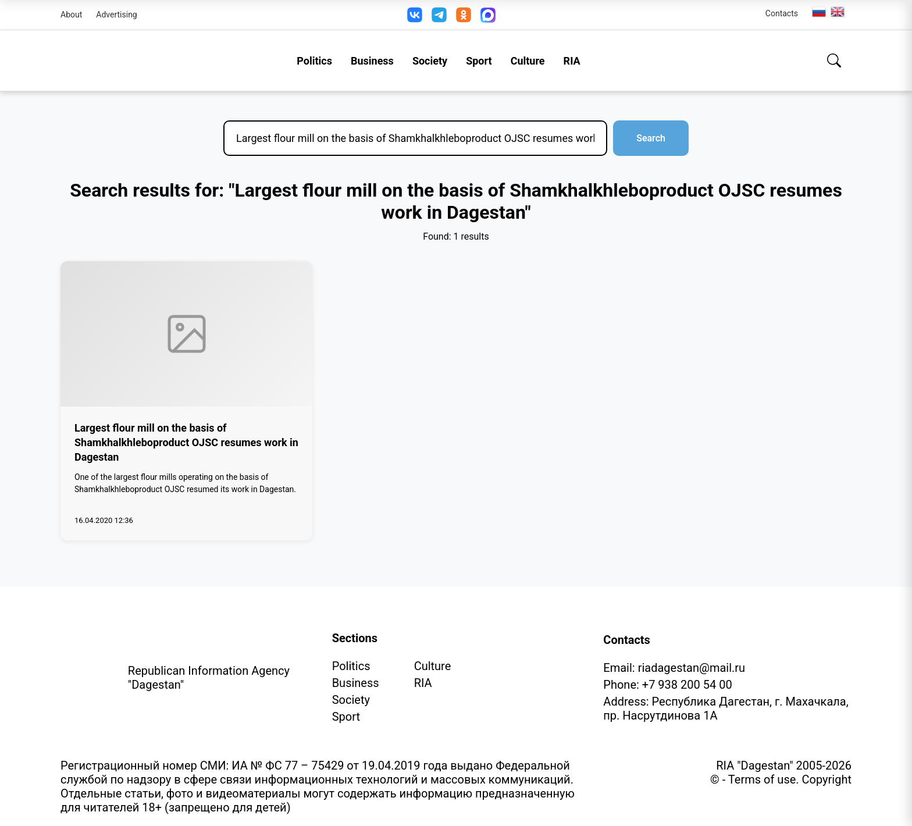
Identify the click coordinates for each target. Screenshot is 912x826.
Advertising (116, 14)
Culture (528, 61)
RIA (572, 61)
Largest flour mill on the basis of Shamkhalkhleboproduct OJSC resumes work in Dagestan (186, 442)
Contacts (781, 13)
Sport (479, 61)
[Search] (834, 60)
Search (650, 138)
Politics (314, 61)
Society (429, 61)
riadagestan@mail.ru (691, 668)
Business (372, 61)
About (71, 14)
